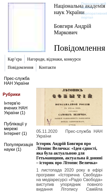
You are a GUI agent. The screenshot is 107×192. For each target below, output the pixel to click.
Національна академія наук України (79, 9)
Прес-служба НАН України (17, 81)
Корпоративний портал (91, 15)
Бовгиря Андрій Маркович (72, 29)
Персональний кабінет (91, 6)
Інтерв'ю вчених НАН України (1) (15, 108)
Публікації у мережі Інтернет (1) (15, 129)
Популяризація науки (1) (18, 147)
